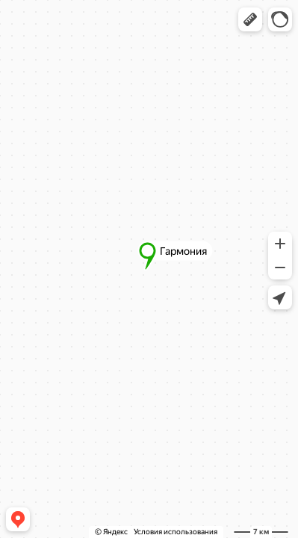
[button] (250, 19)
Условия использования (175, 532)
